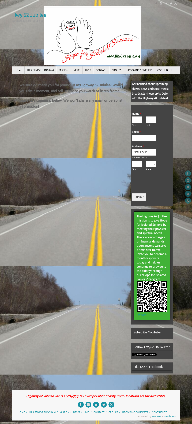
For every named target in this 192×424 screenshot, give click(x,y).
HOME (21, 412)
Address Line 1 (139, 157)
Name (136, 114)
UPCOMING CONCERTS (135, 412)
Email (136, 132)
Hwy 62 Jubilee (29, 15)
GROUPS (113, 412)
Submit (139, 197)
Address (138, 146)
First (134, 125)
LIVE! (86, 412)
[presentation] (158, 187)
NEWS (76, 412)
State (148, 169)
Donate (141, 315)
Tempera (156, 416)
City (134, 169)
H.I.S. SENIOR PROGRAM (42, 412)
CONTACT (98, 412)
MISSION (64, 412)
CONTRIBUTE (159, 412)
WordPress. (170, 416)
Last (148, 125)
